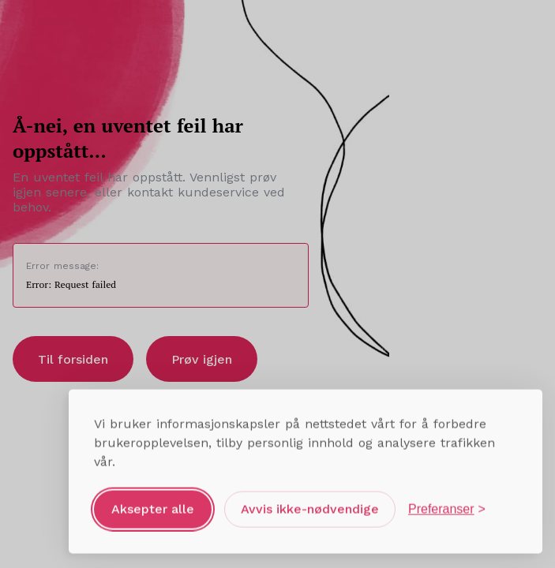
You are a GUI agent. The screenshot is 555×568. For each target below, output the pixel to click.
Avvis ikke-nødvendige (310, 506)
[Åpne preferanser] (447, 507)
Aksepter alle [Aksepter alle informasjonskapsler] (152, 506)
